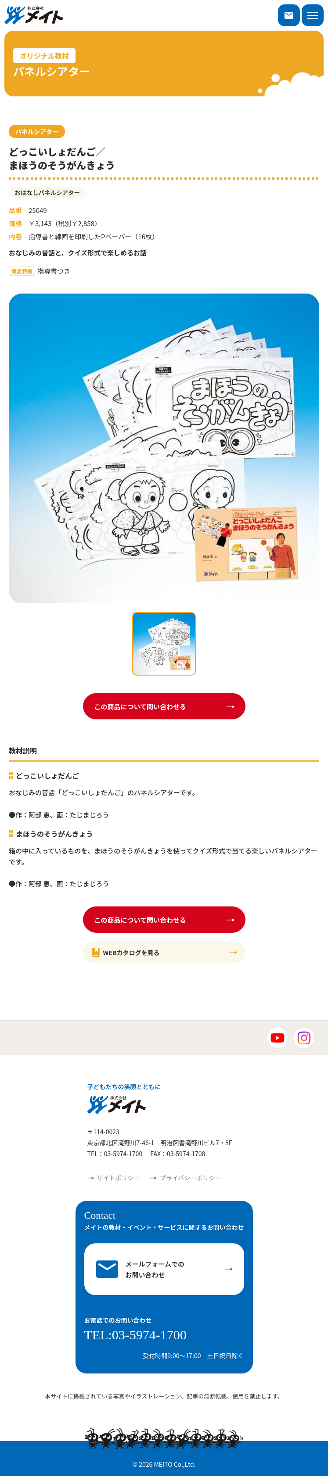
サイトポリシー (118, 1177)
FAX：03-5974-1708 (177, 1153)
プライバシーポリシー (190, 1177)
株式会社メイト (33, 15)
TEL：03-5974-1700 (115, 1153)
